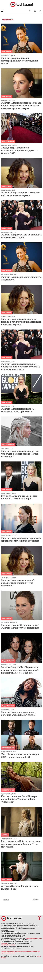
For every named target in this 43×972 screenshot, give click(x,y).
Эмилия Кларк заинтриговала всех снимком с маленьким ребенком (21, 539)
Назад (6, 900)
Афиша (5, 835)
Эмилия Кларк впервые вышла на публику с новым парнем (20, 194)
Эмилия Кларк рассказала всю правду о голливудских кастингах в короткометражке (21, 321)
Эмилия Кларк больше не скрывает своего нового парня (21, 236)
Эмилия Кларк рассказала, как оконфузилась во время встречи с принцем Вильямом (20, 366)
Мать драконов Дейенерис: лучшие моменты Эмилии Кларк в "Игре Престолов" (21, 844)
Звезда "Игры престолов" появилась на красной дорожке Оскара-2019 (19, 150)
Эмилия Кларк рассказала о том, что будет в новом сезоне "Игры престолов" (20, 453)
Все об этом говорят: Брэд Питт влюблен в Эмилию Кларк (19, 497)
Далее (35, 899)
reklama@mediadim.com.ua (34, 938)
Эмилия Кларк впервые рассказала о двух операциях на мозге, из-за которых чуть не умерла (21, 105)
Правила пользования (7, 951)
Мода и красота (8, 661)
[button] (35, 11)
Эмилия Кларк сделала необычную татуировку (21, 278)
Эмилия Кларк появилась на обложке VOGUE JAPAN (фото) (18, 713)
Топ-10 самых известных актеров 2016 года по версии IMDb (20, 755)
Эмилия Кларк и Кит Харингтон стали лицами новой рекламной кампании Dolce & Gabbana (19, 670)
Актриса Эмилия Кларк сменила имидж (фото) (19, 887)
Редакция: (4, 943)
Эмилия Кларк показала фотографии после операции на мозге (19, 60)
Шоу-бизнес (6, 51)
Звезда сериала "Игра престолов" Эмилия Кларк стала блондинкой (20, 626)
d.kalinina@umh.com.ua (8, 945)
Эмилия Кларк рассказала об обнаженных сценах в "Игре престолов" (17, 582)
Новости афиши (8, 141)
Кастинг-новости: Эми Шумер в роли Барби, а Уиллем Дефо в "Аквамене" (19, 799)
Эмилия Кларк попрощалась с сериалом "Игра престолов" (18, 410)
